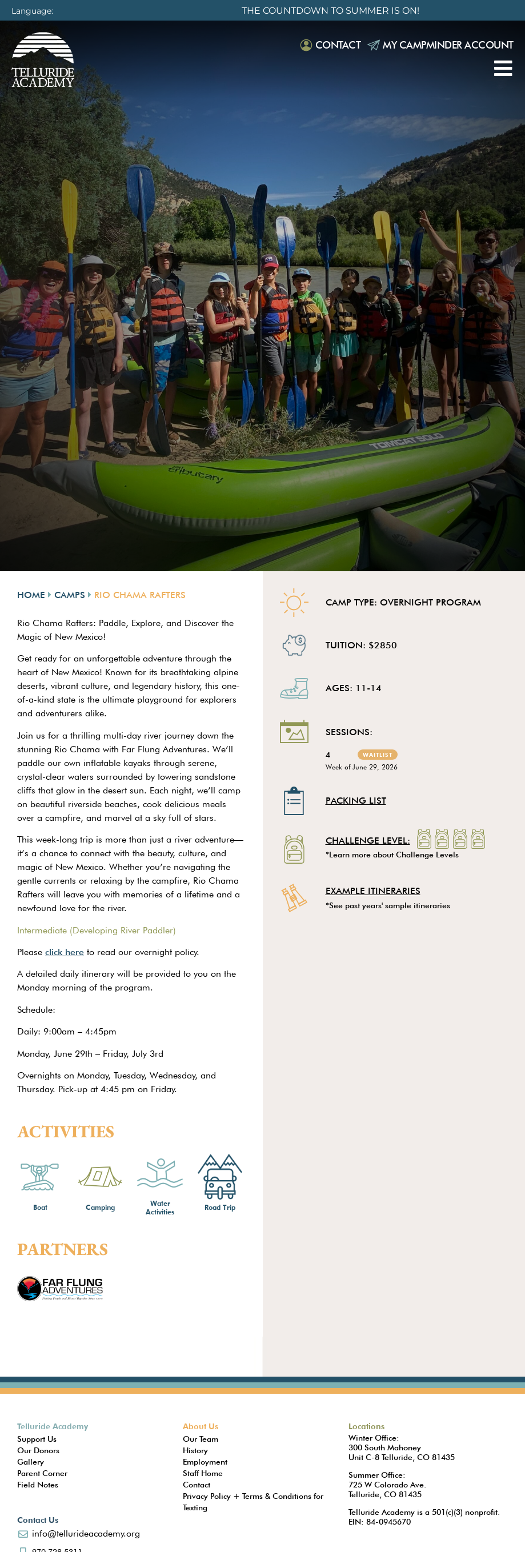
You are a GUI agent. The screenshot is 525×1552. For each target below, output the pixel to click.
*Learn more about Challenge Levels (392, 854)
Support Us (37, 1438)
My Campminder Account (448, 45)
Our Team (200, 1438)
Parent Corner (42, 1473)
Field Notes (37, 1484)
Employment (205, 1461)
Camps (69, 594)
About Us (200, 1426)
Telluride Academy (52, 1426)
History (195, 1450)
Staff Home (203, 1473)
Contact (338, 45)
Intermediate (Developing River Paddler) (96, 930)
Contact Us (37, 1520)
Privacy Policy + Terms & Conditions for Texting (253, 1501)
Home (31, 594)
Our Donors (38, 1450)
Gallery (30, 1461)
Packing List (356, 800)
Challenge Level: (368, 841)
